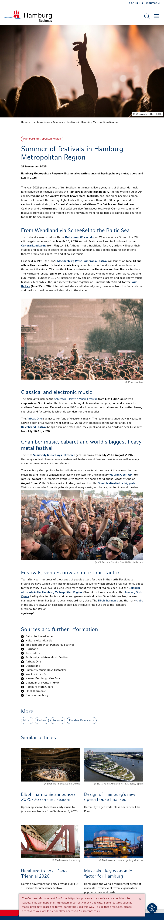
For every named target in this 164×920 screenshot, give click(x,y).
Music (27, 720)
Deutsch (153, 3)
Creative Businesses (81, 720)
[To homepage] (28, 16)
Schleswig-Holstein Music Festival (75, 399)
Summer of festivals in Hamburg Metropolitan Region (85, 122)
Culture (41, 720)
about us (135, 3)
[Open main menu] (156, 16)
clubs (139, 601)
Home (24, 122)
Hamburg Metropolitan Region (42, 139)
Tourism (58, 720)
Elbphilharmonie (108, 601)
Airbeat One (34, 419)
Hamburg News (41, 122)
